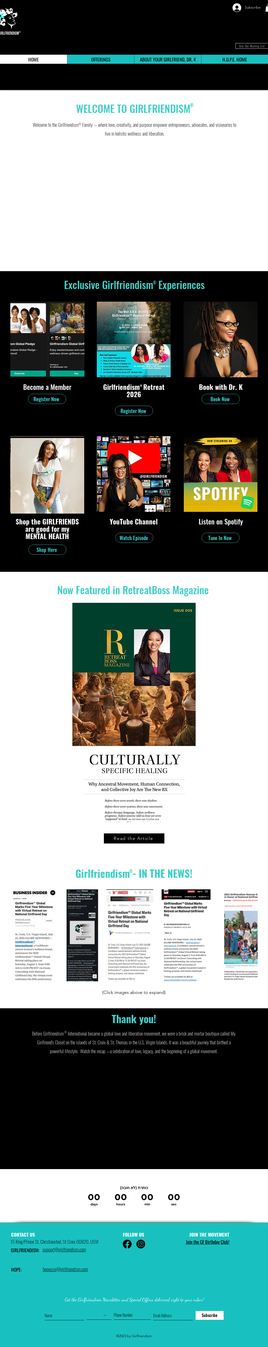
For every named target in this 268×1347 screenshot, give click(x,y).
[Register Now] (47, 399)
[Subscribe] (210, 1315)
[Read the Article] (134, 838)
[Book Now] (221, 399)
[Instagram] (140, 1244)
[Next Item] (249, 935)
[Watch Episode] (134, 538)
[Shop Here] (47, 550)
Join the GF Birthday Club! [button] (207, 1241)
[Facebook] (127, 1244)
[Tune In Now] (221, 538)
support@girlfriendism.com (64, 1249)
